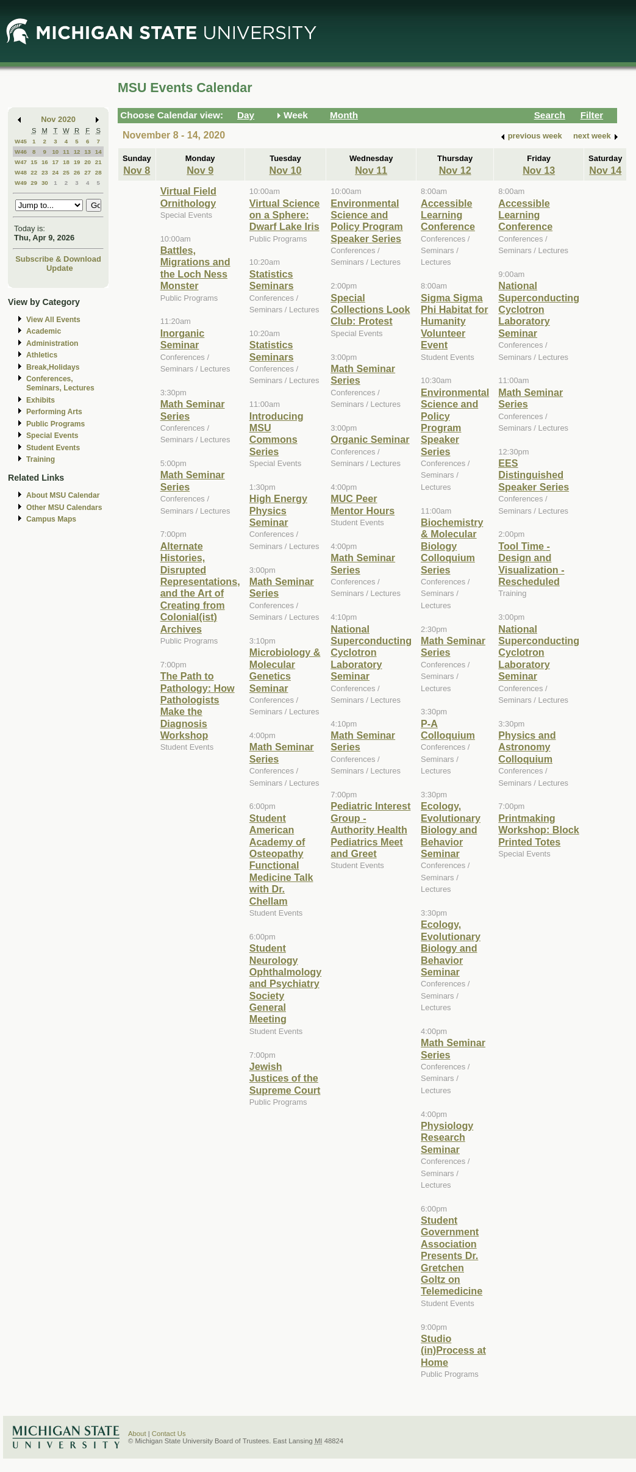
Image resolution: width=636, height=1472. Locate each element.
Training (40, 459)
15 (33, 162)
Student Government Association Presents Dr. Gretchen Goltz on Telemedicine (451, 1255)
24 (55, 172)
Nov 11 (371, 170)
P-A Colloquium (448, 729)
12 (77, 151)
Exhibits (40, 400)
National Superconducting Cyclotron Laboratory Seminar (371, 652)
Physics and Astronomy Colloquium (527, 747)
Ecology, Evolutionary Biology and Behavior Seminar (451, 829)
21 (98, 162)
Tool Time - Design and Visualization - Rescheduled (531, 563)
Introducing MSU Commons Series (276, 434)
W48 (21, 172)
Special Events (52, 435)
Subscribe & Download (58, 259)
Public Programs (55, 424)
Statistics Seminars (271, 279)
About (137, 1433)
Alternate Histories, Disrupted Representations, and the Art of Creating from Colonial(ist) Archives (200, 587)
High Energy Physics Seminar (278, 510)
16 (44, 162)
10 (55, 151)
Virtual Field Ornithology (188, 196)
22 (33, 172)
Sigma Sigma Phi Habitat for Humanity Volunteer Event (454, 321)
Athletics (41, 355)
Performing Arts (54, 411)
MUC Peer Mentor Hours (363, 504)
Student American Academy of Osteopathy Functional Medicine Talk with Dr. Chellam (281, 860)
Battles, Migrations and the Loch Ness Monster (195, 268)
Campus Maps (51, 519)
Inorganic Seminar (182, 339)
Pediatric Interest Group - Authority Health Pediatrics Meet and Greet (370, 829)
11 (66, 151)
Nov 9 (200, 170)
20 (87, 162)
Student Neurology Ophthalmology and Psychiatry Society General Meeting (285, 983)
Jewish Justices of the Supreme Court (285, 1078)
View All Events (53, 319)
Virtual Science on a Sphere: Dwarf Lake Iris (284, 215)
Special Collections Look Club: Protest (370, 309)
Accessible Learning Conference (448, 215)
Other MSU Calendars (64, 507)
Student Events (53, 447)
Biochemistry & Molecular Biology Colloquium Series (452, 546)
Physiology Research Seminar (447, 1137)
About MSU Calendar (62, 495)
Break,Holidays (53, 367)
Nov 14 (605, 170)
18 (66, 162)
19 (77, 162)
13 (87, 151)
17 (55, 162)
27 (87, 172)
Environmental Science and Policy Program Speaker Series (367, 221)
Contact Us (169, 1433)
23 (44, 172)
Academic (43, 331)
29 (33, 182)
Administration (52, 343)
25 (66, 172)
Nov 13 (539, 170)
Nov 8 (136, 170)
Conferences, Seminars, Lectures (60, 383)
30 (44, 182)
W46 (21, 151)
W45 (21, 141)
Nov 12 (455, 170)
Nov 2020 (58, 119)
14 (98, 151)
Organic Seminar (370, 439)
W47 (21, 162)
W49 (21, 182)
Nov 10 (285, 170)
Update (59, 268)
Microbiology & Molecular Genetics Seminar (285, 670)
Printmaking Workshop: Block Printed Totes (538, 830)
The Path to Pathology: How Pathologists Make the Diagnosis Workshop (197, 705)
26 (77, 172)
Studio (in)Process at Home (453, 1350)
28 (98, 172)
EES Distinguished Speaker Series (533, 475)
